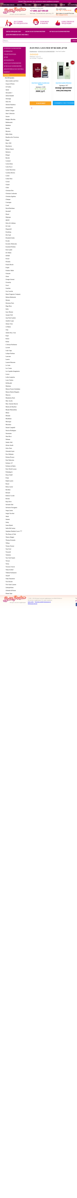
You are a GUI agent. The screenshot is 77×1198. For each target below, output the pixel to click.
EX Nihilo (8, 253)
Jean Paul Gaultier (10, 318)
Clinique (7, 199)
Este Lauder (8, 250)
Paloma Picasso (9, 457)
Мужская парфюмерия (59, 31)
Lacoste (7, 347)
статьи (62, 4)
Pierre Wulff (8, 475)
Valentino (8, 555)
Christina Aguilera (10, 196)
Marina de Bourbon (10, 407)
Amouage (8, 98)
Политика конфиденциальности (43, 602)
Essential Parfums (10, 247)
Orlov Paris (8, 448)
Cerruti (7, 181)
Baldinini (8, 125)
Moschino (8, 424)
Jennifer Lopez (9, 321)
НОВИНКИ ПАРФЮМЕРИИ (12, 48)
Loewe (7, 374)
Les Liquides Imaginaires (12, 371)
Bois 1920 (8, 143)
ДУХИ (6, 57)
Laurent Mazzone (10, 362)
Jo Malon (8, 327)
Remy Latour (9, 487)
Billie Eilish (8, 134)
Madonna (8, 386)
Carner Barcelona (10, 170)
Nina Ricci (8, 436)
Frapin (7, 267)
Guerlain (7, 288)
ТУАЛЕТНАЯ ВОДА (10, 54)
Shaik (7, 516)
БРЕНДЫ (6, 75)
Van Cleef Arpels (10, 558)
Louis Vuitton (9, 380)
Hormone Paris (9, 303)
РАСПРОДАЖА (9, 78)
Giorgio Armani (9, 279)
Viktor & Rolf (9, 570)
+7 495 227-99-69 (39, 10)
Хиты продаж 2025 (13, 31)
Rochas (7, 498)
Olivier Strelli (9, 445)
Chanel (7, 184)
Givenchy (8, 282)
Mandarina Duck (10, 398)
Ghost (7, 276)
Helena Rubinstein (10, 297)
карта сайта (31, 602)
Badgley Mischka (10, 119)
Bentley (7, 128)
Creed (7, 205)
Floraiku (7, 261)
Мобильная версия (32, 603)
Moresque (8, 421)
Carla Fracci (8, 167)
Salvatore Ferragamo (11, 507)
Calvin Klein (9, 164)
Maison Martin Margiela (12, 392)
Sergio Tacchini (9, 513)
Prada (7, 478)
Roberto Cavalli (9, 495)
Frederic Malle (9, 270)
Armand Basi (9, 107)
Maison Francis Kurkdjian (12, 389)
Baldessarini (8, 122)
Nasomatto (8, 433)
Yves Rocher (9, 581)
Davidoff (8, 211)
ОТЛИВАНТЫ (8, 51)
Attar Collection (10, 113)
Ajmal (7, 90)
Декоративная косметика (17, 34)
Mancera (7, 395)
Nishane (7, 439)
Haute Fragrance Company (13, 294)
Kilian (7, 341)
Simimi (7, 519)
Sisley (7, 522)
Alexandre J (8, 93)
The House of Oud (10, 534)
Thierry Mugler (9, 537)
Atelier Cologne (9, 110)
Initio (7, 309)
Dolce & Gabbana (10, 223)
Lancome (8, 356)
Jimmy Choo (9, 324)
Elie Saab (8, 235)
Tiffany (7, 543)
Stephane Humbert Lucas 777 (13, 531)
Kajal (7, 335)
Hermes (7, 300)
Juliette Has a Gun (10, 332)
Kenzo (7, 338)
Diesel (7, 214)
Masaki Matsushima (11, 410)
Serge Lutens (9, 510)
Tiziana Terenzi (9, 546)
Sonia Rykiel (9, 525)
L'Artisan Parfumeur (11, 344)
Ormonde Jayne (9, 451)
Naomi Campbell (10, 427)
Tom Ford (8, 549)
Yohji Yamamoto (10, 578)
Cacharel (8, 161)
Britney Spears (9, 149)
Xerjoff (7, 575)
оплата (19, 4)
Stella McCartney (10, 528)
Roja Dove (8, 501)
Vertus (7, 564)
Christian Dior (9, 190)
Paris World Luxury (11, 469)
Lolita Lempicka (10, 377)
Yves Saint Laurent (10, 584)
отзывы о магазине (50, 4)
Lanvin (7, 359)
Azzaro (7, 116)
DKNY (7, 220)
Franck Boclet (9, 264)
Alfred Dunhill (9, 95)
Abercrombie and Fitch (11, 81)
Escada (7, 241)
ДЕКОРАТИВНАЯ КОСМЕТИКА (14, 69)
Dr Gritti (7, 226)
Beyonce (7, 131)
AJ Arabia (8, 87)
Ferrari (7, 258)
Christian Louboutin (11, 193)
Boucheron (8, 146)
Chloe (7, 187)
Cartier (7, 175)
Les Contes (8, 368)
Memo (7, 412)
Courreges (8, 202)
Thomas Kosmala (10, 540)
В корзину (41, 103)
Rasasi (7, 484)
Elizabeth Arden (10, 238)
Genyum (7, 273)
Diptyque (8, 217)
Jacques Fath (9, 315)
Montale (7, 415)
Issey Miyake (9, 312)
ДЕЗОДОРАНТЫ (9, 60)
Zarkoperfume (9, 587)
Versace (7, 561)
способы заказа (8, 4)
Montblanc (8, 418)
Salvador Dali (9, 504)
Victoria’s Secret (10, 567)
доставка (28, 4)
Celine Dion (8, 178)
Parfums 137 (9, 463)
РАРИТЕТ (7, 72)
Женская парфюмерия (35, 31)
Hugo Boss (8, 306)
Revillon (7, 490)
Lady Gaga (8, 350)
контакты (37, 4)
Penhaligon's (9, 472)
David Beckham (10, 208)
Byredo (7, 158)
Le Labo (7, 365)
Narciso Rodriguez (10, 430)
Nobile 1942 (9, 442)
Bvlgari (7, 155)
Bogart (7, 140)
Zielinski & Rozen (10, 590)
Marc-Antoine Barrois (11, 404)
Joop (6, 330)
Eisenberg (8, 232)
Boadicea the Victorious (12, 137)
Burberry (8, 152)
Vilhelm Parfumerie (10, 572)
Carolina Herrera (10, 173)
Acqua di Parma (9, 84)
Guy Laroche (9, 291)
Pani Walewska (9, 460)
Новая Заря (8, 593)
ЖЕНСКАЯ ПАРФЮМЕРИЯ (12, 63)
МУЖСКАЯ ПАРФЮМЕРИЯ (12, 66)
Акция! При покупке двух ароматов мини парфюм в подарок (38, 1)
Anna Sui (8, 101)
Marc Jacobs (9, 401)
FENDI (7, 255)
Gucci (7, 285)
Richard (7, 492)
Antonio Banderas (10, 104)
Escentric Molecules (11, 244)
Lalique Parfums (10, 353)
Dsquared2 (8, 229)
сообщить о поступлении (64, 103)
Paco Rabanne (9, 454)
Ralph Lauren (9, 481)
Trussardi (8, 552)
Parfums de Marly (10, 466)
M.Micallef (8, 383)
